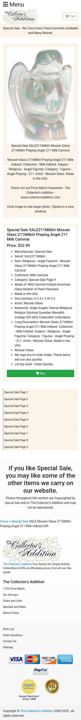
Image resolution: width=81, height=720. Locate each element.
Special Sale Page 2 (16, 399)
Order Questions (13, 635)
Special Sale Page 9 (16, 447)
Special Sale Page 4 (16, 412)
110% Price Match (14, 588)
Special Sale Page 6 (16, 426)
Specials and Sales (14, 606)
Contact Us (9, 641)
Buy (40, 373)
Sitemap (8, 647)
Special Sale (12, 502)
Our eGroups (10, 594)
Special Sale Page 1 (16, 392)
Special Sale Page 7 (16, 433)
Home (4, 521)
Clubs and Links (12, 600)
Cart (70, 16)
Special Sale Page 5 (16, 419)
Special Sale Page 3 (16, 405)
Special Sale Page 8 (16, 440)
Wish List (8, 629)
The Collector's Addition (17, 564)
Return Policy (11, 612)
